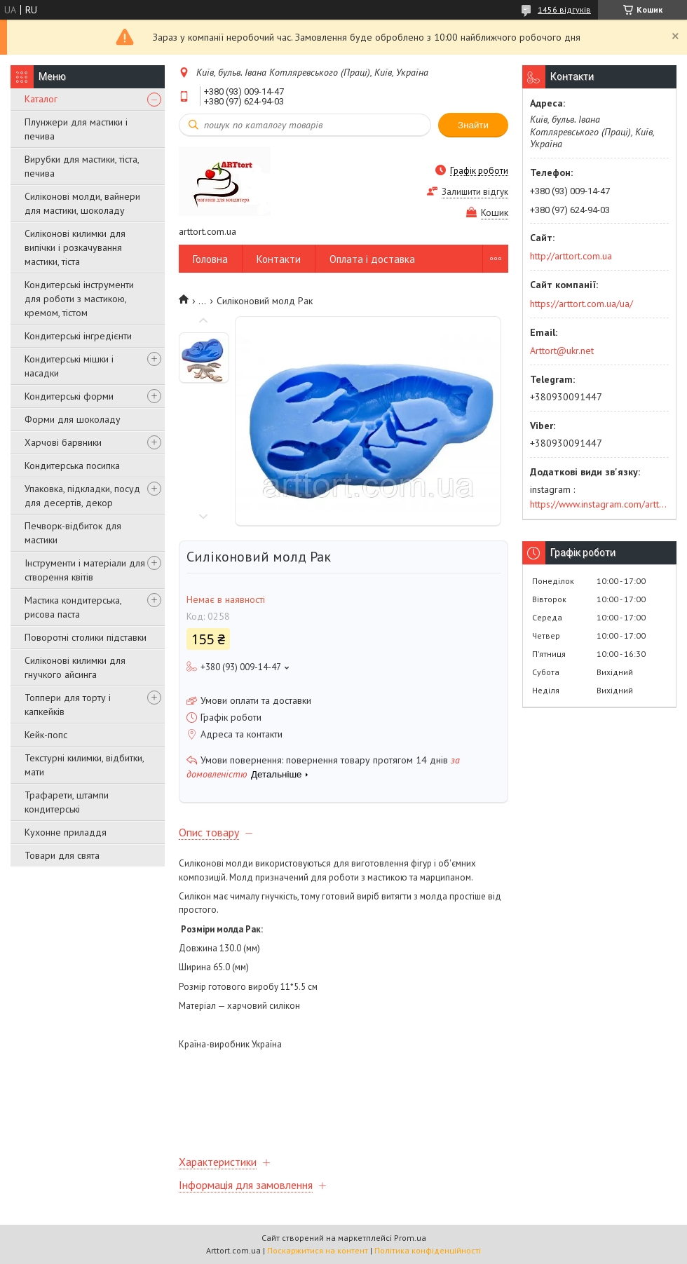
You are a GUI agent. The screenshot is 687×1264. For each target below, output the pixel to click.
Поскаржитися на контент (317, 1250)
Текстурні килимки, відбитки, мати (84, 765)
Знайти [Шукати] (473, 125)
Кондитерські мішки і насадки (69, 366)
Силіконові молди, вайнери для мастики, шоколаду (82, 203)
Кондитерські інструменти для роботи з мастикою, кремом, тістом (79, 298)
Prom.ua (410, 1237)
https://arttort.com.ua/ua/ (581, 303)
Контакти (279, 259)
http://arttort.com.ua (571, 256)
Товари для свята (62, 855)
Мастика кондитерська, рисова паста (73, 607)
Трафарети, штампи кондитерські (67, 802)
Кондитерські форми (69, 396)
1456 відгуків (564, 9)
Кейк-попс (46, 734)
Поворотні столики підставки (86, 637)
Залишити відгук (475, 192)
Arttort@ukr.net (562, 350)
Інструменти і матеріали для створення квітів (85, 570)
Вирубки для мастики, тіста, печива (82, 166)
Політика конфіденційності (427, 1250)
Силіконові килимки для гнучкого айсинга (75, 667)
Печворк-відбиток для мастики (73, 532)
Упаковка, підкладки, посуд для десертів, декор (82, 495)
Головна (210, 259)
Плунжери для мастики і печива (76, 129)
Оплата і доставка (372, 259)
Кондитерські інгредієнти (78, 335)
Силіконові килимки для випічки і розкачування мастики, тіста (75, 247)
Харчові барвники (63, 442)
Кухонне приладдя (66, 832)
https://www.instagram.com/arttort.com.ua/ (599, 504)
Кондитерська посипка (72, 465)
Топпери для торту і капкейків (68, 704)
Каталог (41, 99)
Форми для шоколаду (73, 419)
